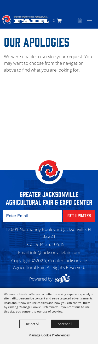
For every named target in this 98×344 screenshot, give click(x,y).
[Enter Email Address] (32, 216)
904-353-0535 (50, 244)
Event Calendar (79, 20)
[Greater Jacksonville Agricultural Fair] (25, 19)
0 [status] (54, 20)
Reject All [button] (32, 324)
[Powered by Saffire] (63, 279)
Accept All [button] (65, 324)
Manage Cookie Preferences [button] (49, 335)
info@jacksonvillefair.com (55, 252)
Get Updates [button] (79, 215)
